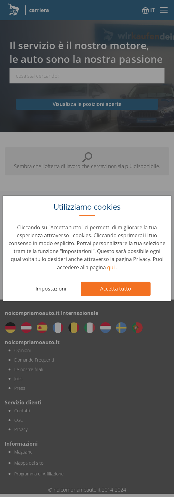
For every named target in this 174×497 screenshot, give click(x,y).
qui (111, 267)
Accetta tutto (115, 288)
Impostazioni (50, 288)
